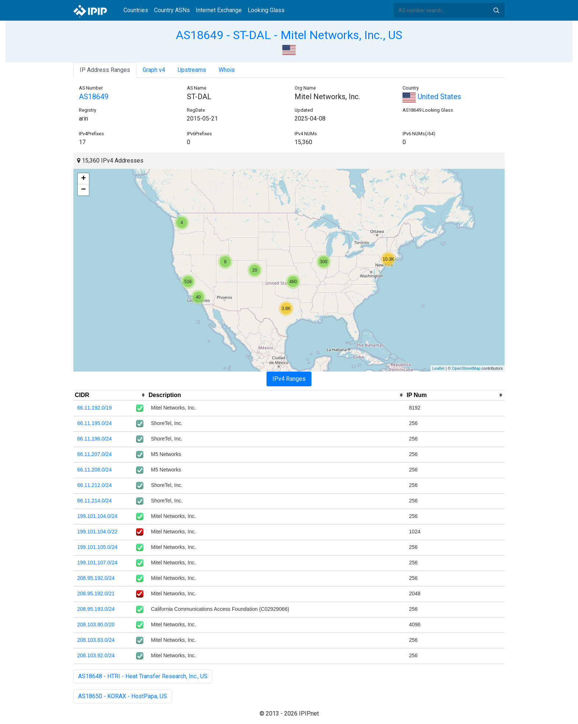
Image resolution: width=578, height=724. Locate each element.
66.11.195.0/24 (94, 423)
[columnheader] (110, 395)
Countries (135, 10)
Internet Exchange (219, 10)
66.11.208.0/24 (94, 470)
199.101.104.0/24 (97, 516)
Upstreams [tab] (192, 69)
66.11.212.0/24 (94, 485)
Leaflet (438, 368)
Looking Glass (266, 10)
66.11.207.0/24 (94, 454)
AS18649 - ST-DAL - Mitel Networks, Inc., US (289, 35)
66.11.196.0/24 (94, 439)
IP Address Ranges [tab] (105, 69)
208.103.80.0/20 (96, 624)
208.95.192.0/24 (96, 578)
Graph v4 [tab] (154, 69)
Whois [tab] (227, 69)
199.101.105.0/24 (97, 547)
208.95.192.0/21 (96, 593)
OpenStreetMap (466, 368)
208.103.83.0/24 (96, 640)
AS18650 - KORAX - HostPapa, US (122, 696)
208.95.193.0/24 (96, 609)
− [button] (83, 189)
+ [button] (83, 178)
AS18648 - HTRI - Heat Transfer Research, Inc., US (143, 676)
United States (432, 96)
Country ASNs (172, 10)
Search (496, 10)
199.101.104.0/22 (97, 532)
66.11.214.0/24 (94, 501)
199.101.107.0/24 (97, 562)
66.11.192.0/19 (94, 408)
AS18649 (93, 96)
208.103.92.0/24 (96, 655)
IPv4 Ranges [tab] (289, 378)
